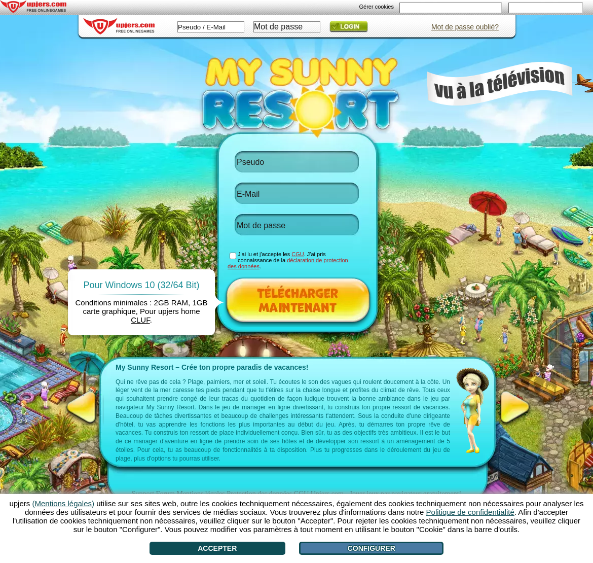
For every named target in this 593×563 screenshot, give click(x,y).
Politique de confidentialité (470, 512)
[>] (515, 407)
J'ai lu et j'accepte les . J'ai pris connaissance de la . (288, 260)
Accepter (217, 548)
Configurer (371, 548)
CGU (297, 254)
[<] (83, 407)
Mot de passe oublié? (465, 27)
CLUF (140, 319)
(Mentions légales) (63, 503)
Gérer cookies (376, 7)
